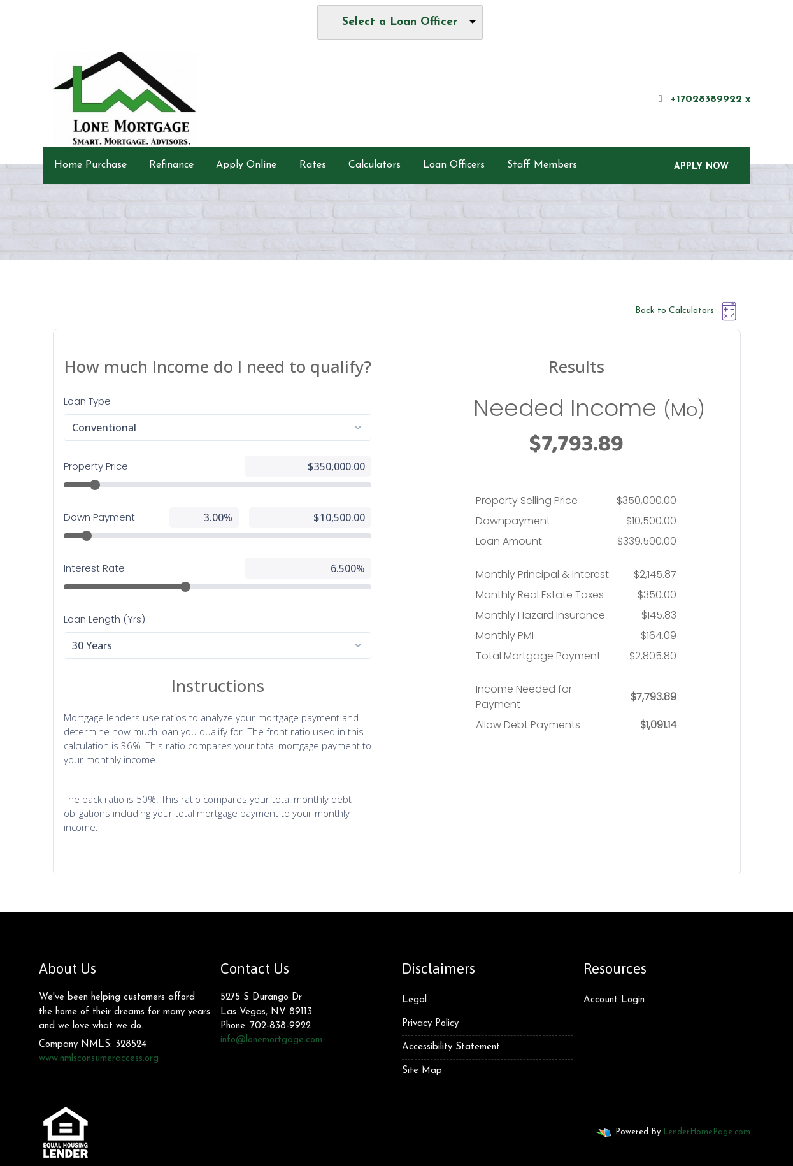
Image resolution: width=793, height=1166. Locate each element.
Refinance (171, 165)
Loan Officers (454, 165)
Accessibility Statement (451, 1047)
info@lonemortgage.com (271, 1040)
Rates (312, 165)
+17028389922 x (702, 98)
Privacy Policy (430, 1023)
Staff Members (542, 165)
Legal (414, 1000)
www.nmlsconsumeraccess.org (99, 1058)
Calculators (374, 165)
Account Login (614, 1000)
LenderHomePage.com (706, 1132)
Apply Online (246, 165)
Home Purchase (90, 165)
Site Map (422, 1071)
